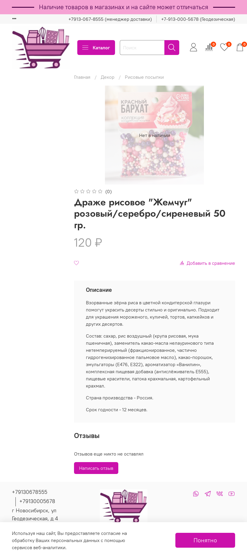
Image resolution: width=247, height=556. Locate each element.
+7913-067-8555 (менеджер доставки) (110, 19)
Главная (82, 77)
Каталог (96, 48)
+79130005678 (37, 501)
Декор (107, 77)
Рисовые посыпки (144, 77)
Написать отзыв (96, 468)
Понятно (205, 540)
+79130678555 (29, 492)
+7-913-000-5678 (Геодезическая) (198, 19)
